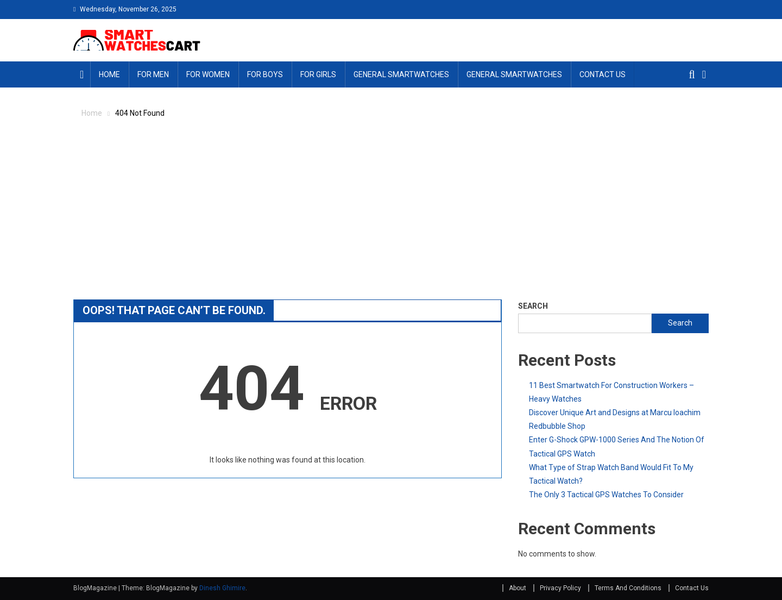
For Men (153, 74)
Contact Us (602, 74)
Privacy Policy (560, 588)
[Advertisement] (391, 215)
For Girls (318, 74)
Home (109, 74)
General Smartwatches (401, 74)
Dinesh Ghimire (222, 588)
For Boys (265, 74)
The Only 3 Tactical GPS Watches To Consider (606, 494)
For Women (208, 74)
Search (533, 306)
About (517, 588)
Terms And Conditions (628, 588)
